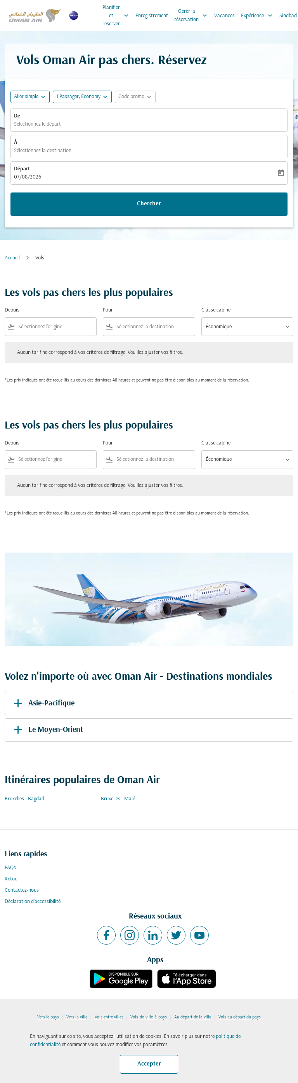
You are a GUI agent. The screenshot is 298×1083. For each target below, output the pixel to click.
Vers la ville (76, 1017)
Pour (108, 310)
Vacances (224, 16)
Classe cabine (215, 310)
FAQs (10, 868)
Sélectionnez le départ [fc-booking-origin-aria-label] (37, 124)
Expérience (258, 16)
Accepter (149, 1064)
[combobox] (55, 327)
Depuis (12, 310)
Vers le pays (48, 1017)
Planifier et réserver (117, 16)
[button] (82, 97)
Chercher (149, 204)
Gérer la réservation (192, 16)
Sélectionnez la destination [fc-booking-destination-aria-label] (42, 151)
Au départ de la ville (192, 1017)
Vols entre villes (109, 1017)
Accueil (12, 258)
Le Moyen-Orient (47, 730)
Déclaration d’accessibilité (33, 902)
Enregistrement (151, 16)
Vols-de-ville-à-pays (148, 1017)
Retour (12, 879)
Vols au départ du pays (239, 1017)
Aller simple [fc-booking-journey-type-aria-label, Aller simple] (26, 97)
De (17, 116)
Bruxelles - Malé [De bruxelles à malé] (118, 799)
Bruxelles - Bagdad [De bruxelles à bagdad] (24, 799)
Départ (22, 169)
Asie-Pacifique (42, 703)
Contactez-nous (22, 890)
